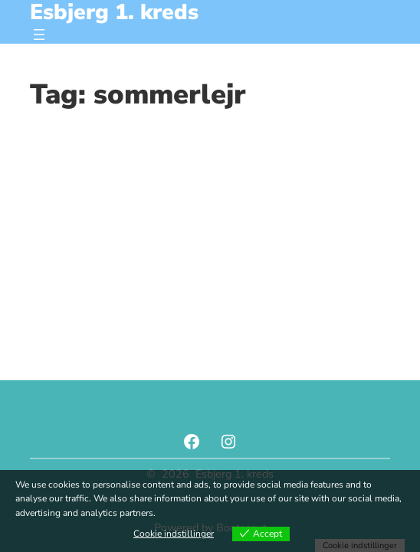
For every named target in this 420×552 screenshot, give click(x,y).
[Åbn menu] (39, 34)
